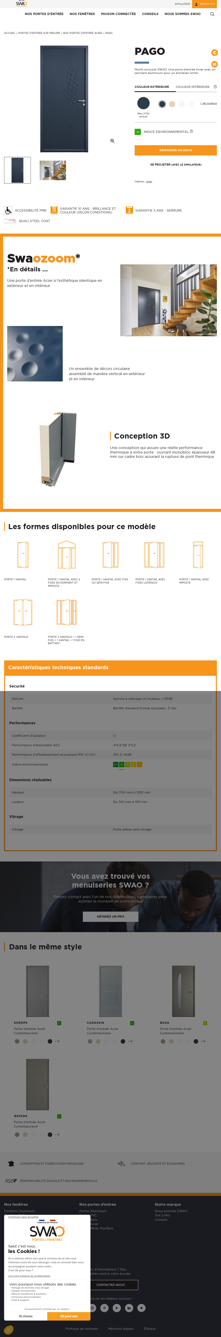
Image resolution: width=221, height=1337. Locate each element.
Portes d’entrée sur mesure (39, 33)
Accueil (9, 33)
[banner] (21, 4)
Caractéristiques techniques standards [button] (58, 667)
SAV (7, 1257)
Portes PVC (88, 1215)
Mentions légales (121, 1329)
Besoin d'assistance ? (20, 1241)
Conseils (161, 1220)
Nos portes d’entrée (97, 1204)
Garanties (11, 1252)
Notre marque (168, 1204)
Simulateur (182, 3)
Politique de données (81, 1329)
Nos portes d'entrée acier (82, 33)
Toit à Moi (162, 1215)
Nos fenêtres (16, 1204)
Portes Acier (88, 1224)
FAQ (7, 1248)
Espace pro (204, 4)
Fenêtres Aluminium (19, 1211)
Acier (149, 181)
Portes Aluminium (92, 1211)
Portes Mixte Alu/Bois (96, 1228)
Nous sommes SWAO (171, 1211)
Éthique (150, 1329)
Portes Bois (88, 1220)
